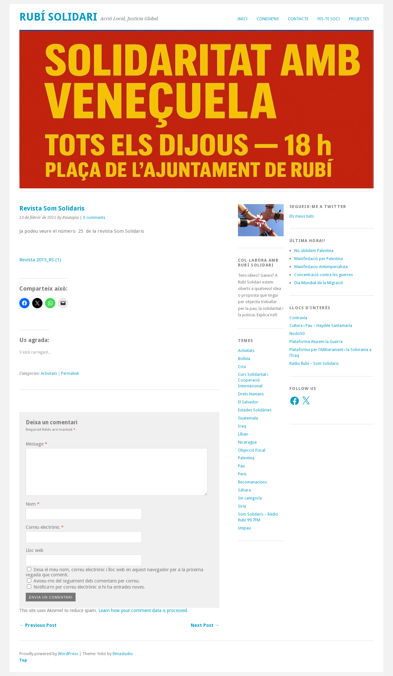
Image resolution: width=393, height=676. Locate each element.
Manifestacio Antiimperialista (321, 266)
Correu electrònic (45, 527)
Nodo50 (297, 333)
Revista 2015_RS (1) (40, 260)
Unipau (244, 528)
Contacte (298, 18)
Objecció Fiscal (251, 450)
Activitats (49, 373)
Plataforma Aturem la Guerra (316, 341)
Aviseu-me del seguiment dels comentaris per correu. (86, 580)
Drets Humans (251, 394)
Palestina (246, 457)
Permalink (70, 373)
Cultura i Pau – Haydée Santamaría (320, 325)
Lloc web (34, 550)
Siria (242, 506)
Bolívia (244, 358)
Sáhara (244, 490)
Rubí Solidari (58, 17)
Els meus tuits (301, 216)
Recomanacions (252, 482)
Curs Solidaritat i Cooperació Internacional (253, 380)
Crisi (242, 366)
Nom (33, 504)
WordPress (68, 653)
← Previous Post (38, 625)
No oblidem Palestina (314, 250)
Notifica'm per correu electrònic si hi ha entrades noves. (89, 587)
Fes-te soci (328, 18)
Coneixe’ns (268, 18)
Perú (242, 474)
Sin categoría (250, 498)
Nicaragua (247, 442)
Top (23, 660)
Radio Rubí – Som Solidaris (314, 363)
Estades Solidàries (254, 410)
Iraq (242, 426)
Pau (241, 466)
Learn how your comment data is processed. (143, 610)
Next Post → (205, 625)
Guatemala (248, 418)
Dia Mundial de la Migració (318, 282)
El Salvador (248, 402)
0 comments (94, 217)
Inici (242, 18)
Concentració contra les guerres (323, 274)
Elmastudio (123, 653)
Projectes (359, 18)
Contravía (298, 317)
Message (36, 443)
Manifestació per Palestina (318, 258)
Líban (243, 434)
